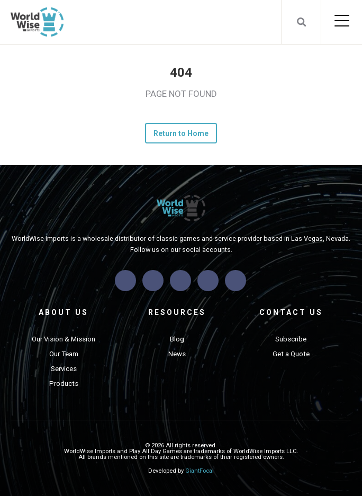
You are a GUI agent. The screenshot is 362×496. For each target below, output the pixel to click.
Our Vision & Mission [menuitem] (63, 339)
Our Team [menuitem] (63, 354)
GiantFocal (199, 470)
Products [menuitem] (63, 383)
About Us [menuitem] (63, 312)
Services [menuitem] (64, 369)
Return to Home (181, 133)
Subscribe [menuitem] (290, 339)
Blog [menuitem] (177, 339)
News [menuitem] (177, 354)
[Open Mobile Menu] (341, 21)
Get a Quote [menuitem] (291, 354)
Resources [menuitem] (177, 312)
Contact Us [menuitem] (291, 312)
